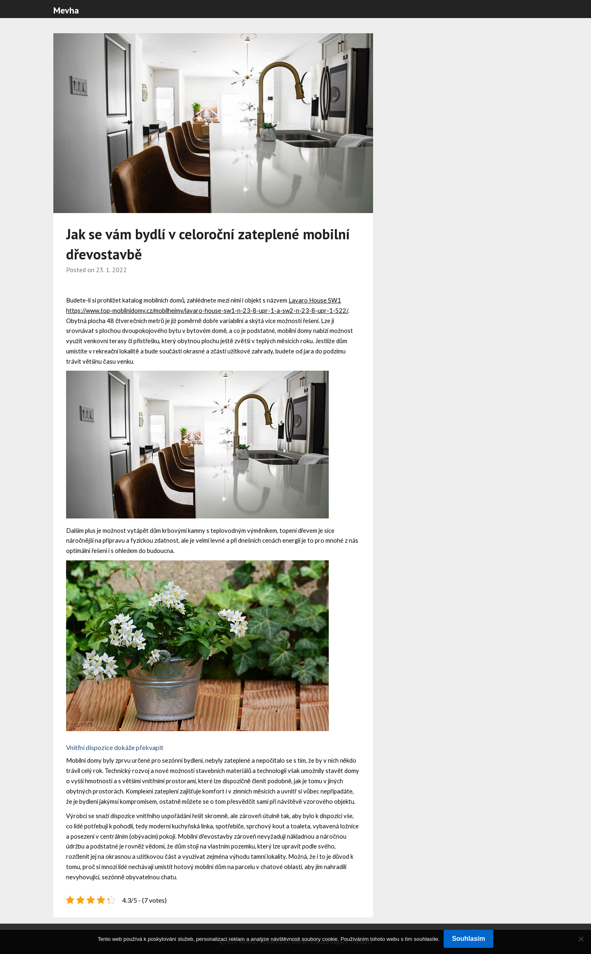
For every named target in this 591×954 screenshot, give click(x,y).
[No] (581, 939)
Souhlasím (468, 938)
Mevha (66, 10)
